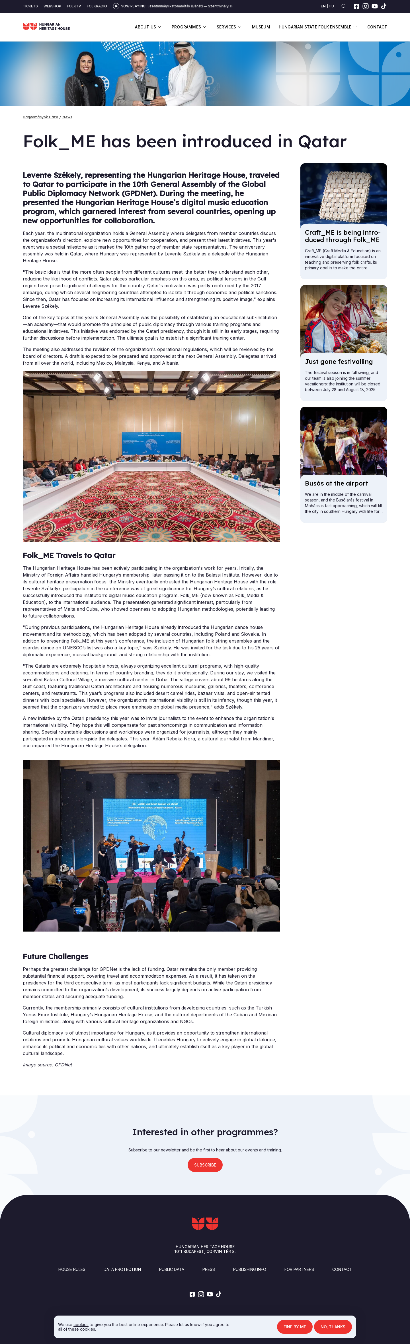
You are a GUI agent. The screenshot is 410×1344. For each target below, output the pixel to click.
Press (208, 1269)
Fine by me (295, 1326)
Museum (261, 26)
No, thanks (333, 1326)
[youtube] (374, 6)
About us (145, 26)
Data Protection (122, 1269)
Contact (377, 26)
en (323, 6)
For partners (299, 1269)
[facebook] (356, 6)
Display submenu (159, 26)
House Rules (71, 1269)
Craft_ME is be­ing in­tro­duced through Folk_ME (343, 236)
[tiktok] (383, 6)
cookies (81, 1324)
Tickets (30, 6)
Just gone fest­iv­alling (339, 362)
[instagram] (365, 6)
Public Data (171, 1269)
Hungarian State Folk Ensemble (315, 26)
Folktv (74, 6)
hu (331, 6)
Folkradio (97, 6)
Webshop (52, 6)
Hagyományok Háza (40, 117)
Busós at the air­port (336, 483)
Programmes (186, 26)
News (67, 117)
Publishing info (249, 1269)
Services (226, 26)
